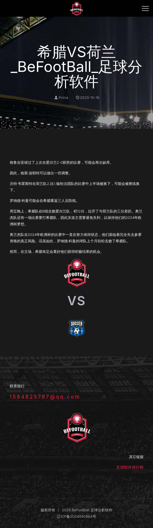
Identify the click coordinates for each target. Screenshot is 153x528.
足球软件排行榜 (130, 467)
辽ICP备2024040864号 (76, 516)
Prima (63, 97)
